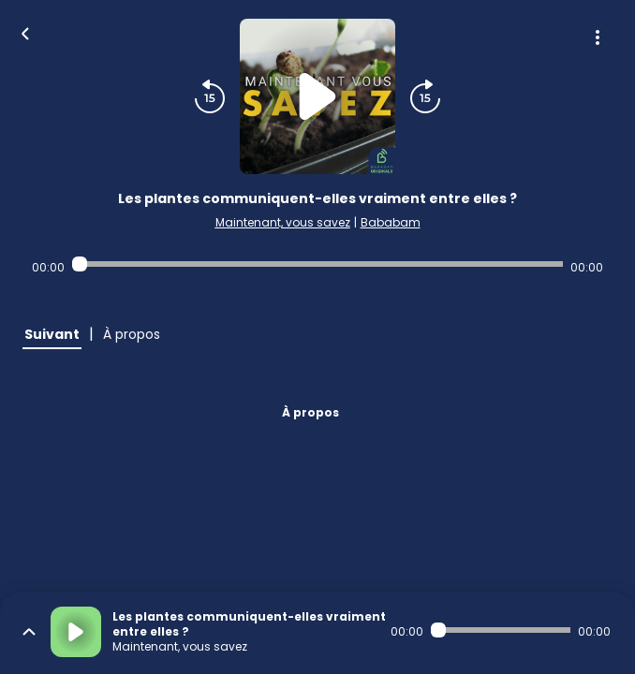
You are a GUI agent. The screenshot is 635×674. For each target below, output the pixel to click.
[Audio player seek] (317, 264)
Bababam (391, 222)
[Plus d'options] (597, 37)
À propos (310, 412)
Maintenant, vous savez (282, 222)
